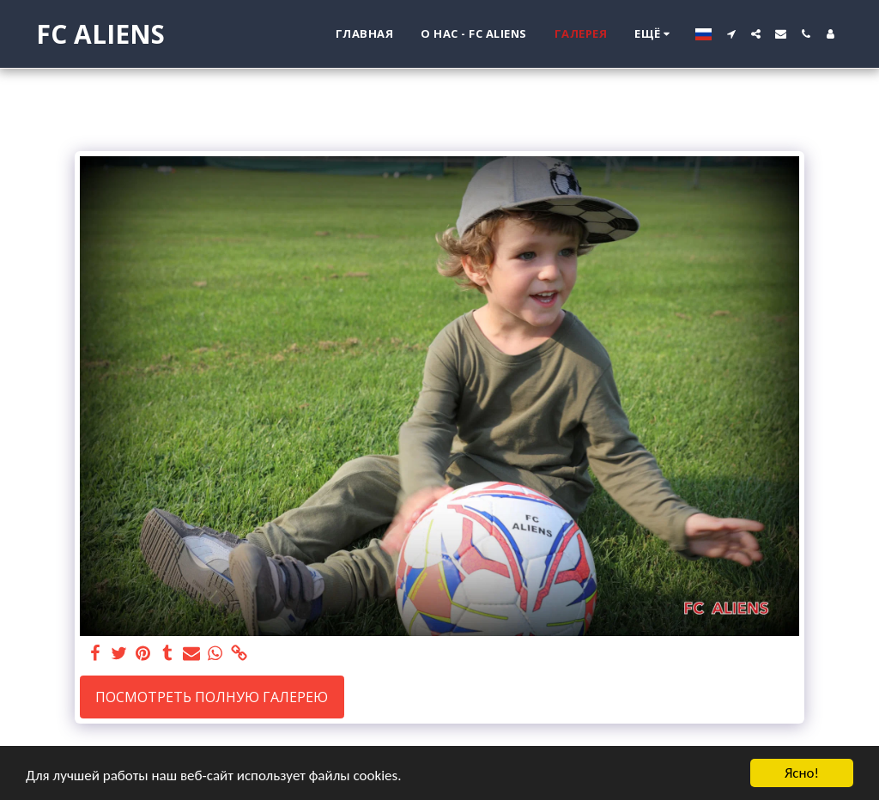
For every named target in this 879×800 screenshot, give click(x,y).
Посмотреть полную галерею (211, 697)
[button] (731, 33)
